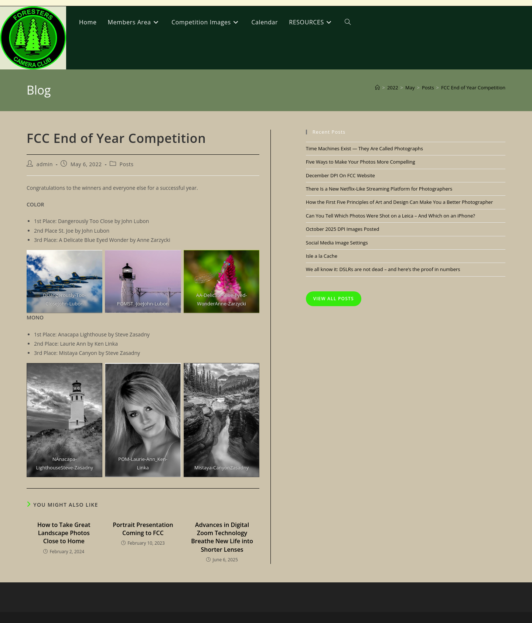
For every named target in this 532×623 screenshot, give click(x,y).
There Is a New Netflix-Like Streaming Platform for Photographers (379, 188)
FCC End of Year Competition (473, 87)
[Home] (377, 87)
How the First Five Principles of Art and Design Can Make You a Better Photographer (399, 202)
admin (45, 164)
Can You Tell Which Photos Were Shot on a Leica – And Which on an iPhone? (390, 215)
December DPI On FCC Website (340, 175)
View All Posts (333, 298)
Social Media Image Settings (337, 242)
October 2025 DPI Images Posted (342, 229)
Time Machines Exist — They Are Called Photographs (364, 148)
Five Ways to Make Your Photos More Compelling (360, 161)
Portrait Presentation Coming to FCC (143, 529)
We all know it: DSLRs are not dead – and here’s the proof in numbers (383, 269)
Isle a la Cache (321, 256)
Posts (126, 164)
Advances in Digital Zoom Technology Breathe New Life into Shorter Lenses (222, 537)
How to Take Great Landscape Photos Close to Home (63, 533)
